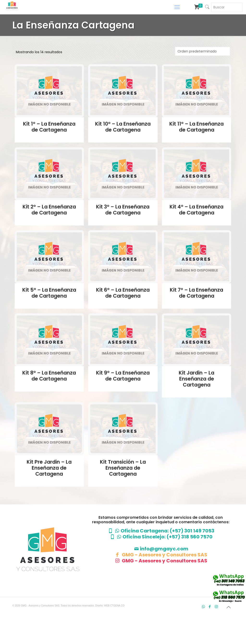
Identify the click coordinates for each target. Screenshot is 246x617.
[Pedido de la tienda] (202, 51)
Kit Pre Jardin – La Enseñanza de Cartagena (49, 467)
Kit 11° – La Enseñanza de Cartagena (196, 126)
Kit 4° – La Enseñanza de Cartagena (196, 209)
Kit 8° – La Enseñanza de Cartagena (49, 375)
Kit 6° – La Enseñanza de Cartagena (123, 292)
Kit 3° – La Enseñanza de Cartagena (122, 209)
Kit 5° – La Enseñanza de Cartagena (49, 292)
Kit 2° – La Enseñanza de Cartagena (49, 209)
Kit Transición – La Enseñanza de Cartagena (123, 467)
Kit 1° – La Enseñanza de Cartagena (49, 126)
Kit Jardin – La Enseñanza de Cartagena (196, 378)
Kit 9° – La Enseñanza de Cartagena (123, 375)
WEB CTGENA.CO (114, 605)
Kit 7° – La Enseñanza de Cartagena (196, 292)
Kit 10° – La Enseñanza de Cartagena (123, 126)
